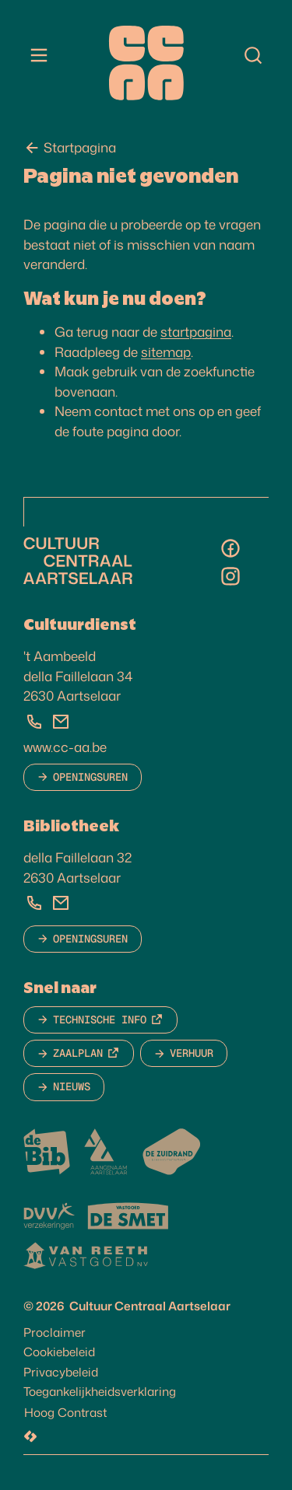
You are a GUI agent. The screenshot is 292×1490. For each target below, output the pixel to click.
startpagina (195, 331)
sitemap (166, 351)
